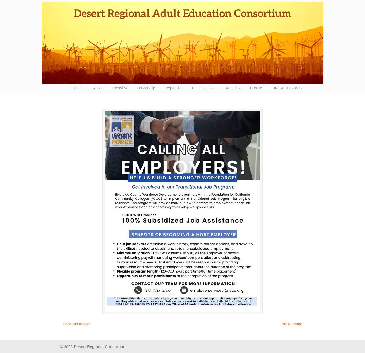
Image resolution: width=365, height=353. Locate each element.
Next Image (292, 324)
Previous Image (76, 324)
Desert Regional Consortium (182, 43)
